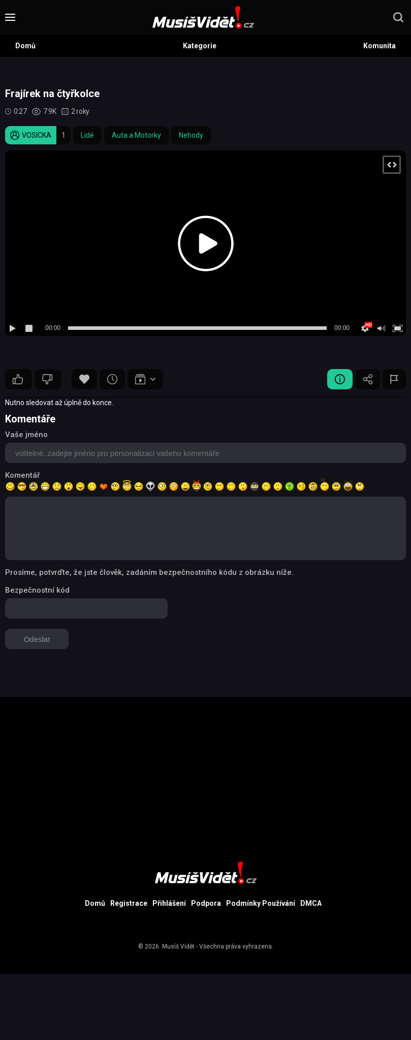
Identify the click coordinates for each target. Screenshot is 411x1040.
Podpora (206, 903)
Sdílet (367, 379)
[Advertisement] (205, 768)
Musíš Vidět (178, 946)
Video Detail (339, 379)
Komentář (22, 475)
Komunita (379, 46)
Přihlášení (169, 903)
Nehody (191, 135)
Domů (25, 46)
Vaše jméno (26, 434)
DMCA (311, 903)
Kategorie (199, 46)
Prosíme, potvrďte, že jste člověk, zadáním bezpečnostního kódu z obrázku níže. (149, 572)
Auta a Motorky (136, 135)
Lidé (87, 135)
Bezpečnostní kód (37, 590)
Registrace (128, 903)
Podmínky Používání (260, 903)
